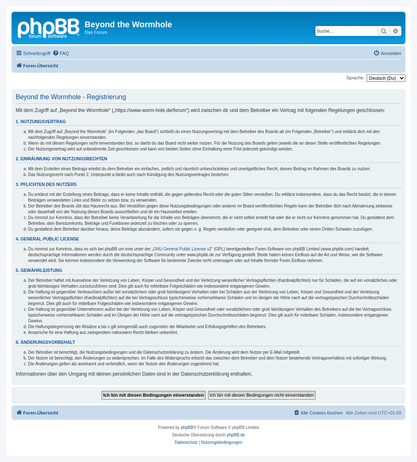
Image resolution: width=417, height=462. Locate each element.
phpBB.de (236, 435)
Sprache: (355, 77)
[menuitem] (60, 53)
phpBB (187, 427)
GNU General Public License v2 (182, 249)
